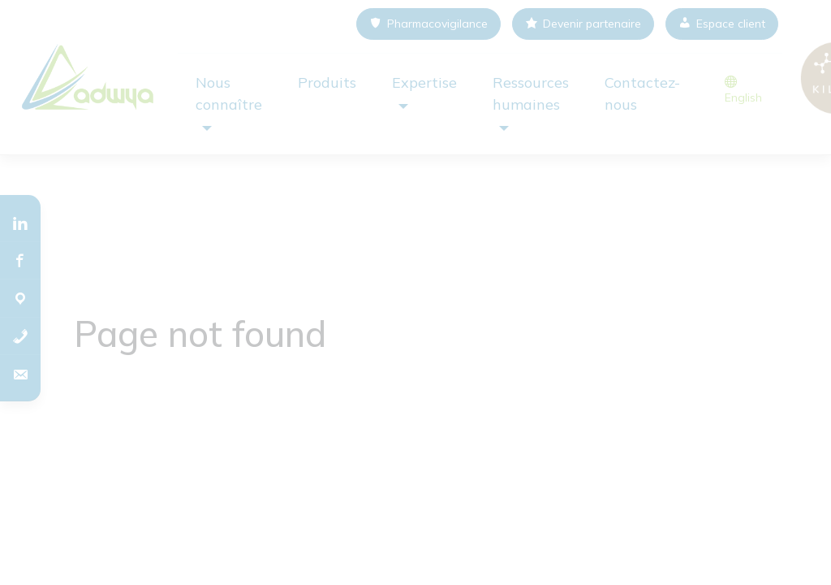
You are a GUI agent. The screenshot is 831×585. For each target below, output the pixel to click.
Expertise (424, 82)
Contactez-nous (642, 93)
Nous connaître (229, 93)
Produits (327, 82)
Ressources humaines (531, 93)
